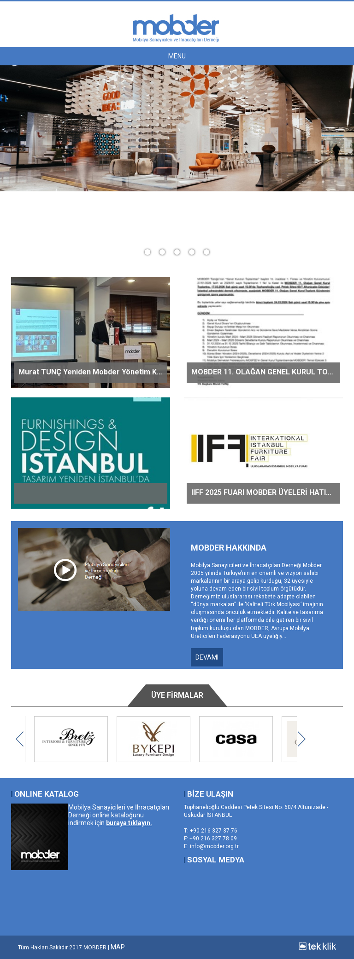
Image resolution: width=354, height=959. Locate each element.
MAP (118, 947)
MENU (177, 56)
